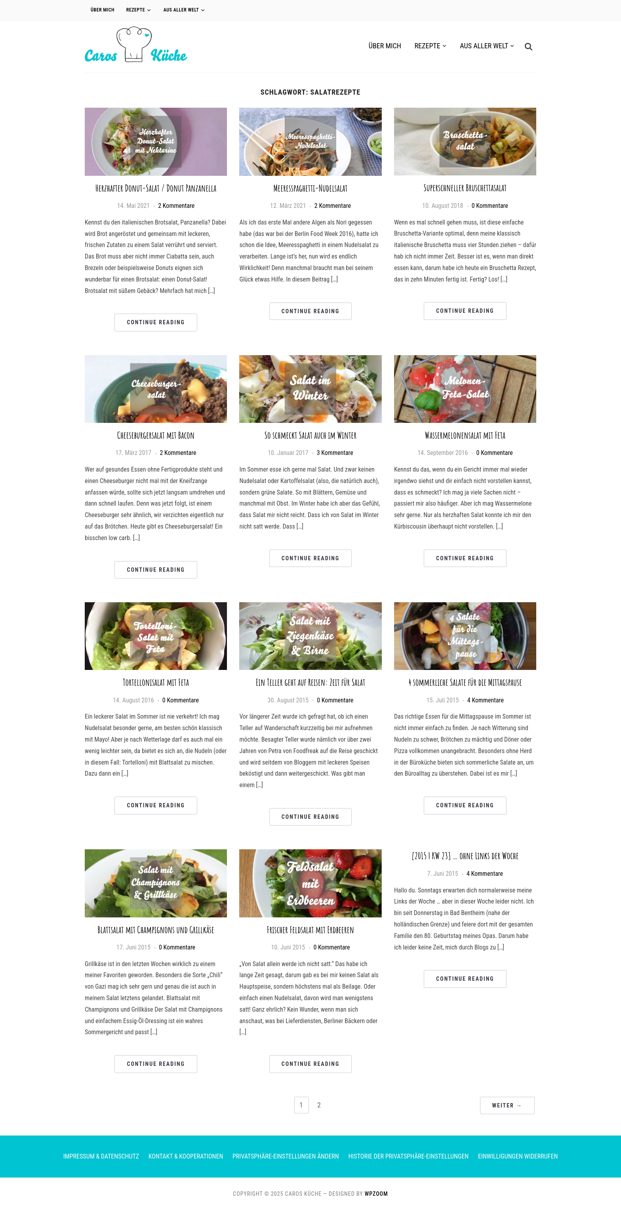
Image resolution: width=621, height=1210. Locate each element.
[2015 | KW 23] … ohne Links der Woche (464, 856)
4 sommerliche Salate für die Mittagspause (465, 682)
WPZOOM (376, 1194)
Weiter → (507, 1105)
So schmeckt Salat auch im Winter (311, 435)
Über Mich (102, 10)
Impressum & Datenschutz (101, 1156)
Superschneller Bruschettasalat (465, 188)
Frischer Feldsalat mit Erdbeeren (310, 930)
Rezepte (135, 10)
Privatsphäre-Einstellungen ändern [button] (285, 1156)
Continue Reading (156, 322)
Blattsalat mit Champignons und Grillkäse (155, 930)
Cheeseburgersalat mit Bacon (155, 435)
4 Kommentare (485, 700)
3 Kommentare (335, 453)
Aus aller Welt (181, 10)
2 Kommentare (176, 205)
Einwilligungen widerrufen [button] (518, 1156)
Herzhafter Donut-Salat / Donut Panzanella (155, 188)
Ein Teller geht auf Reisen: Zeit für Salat (310, 682)
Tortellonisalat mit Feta (156, 682)
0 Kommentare (490, 205)
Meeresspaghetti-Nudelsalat (311, 188)
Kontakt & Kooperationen (186, 1156)
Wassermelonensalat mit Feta (465, 435)
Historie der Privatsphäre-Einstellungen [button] (408, 1156)
